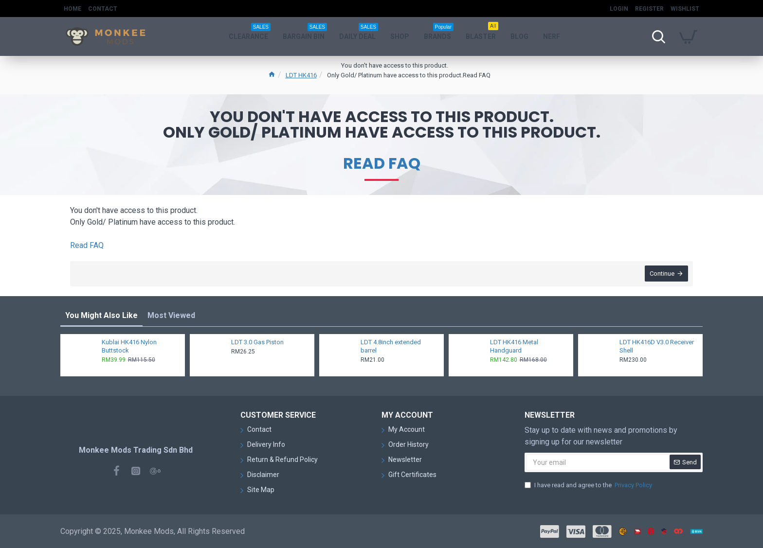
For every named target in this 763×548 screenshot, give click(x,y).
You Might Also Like (101, 315)
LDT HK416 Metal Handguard (514, 346)
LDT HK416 (301, 75)
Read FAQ (381, 163)
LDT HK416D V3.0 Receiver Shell (656, 346)
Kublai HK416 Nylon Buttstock (129, 346)
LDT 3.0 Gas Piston (257, 342)
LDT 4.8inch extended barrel (391, 346)
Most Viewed (171, 315)
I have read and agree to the (589, 485)
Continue (662, 274)
